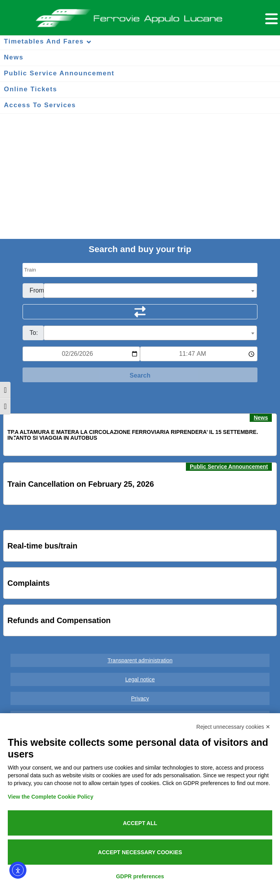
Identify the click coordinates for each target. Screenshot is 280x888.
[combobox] (150, 290)
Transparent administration (140, 660)
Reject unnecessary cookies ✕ (233, 727)
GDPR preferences (140, 876)
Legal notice (140, 679)
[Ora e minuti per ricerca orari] (198, 353)
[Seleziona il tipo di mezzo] (140, 270)
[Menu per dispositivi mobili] (270, 17)
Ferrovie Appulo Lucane (140, 16)
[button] (14, 435)
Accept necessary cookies (140, 852)
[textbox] (150, 291)
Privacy (140, 698)
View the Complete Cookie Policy (50, 797)
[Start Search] (140, 374)
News (261, 417)
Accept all (140, 823)
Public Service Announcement (229, 466)
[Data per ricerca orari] (81, 353)
